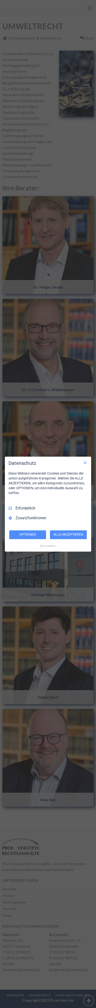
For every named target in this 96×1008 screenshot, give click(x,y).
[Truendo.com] (48, 546)
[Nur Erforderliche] (85, 463)
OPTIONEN (27, 534)
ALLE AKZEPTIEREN (68, 534)
